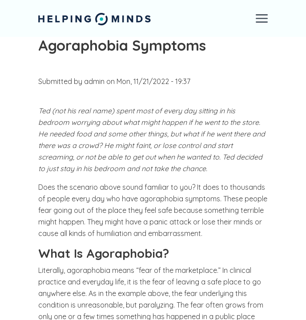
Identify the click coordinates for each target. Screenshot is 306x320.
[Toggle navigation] (262, 18)
